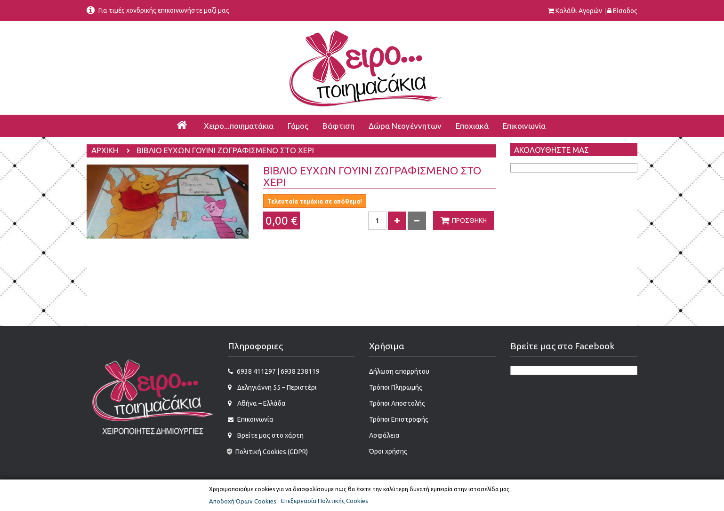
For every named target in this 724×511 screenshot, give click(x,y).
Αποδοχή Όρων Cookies (242, 501)
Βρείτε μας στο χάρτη (270, 435)
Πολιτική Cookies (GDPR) (267, 452)
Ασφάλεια (384, 435)
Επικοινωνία (255, 419)
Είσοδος (625, 11)
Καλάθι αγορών (578, 11)
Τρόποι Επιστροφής (398, 419)
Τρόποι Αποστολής (397, 403)
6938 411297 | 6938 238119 (278, 371)
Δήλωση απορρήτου (399, 371)
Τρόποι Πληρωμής (395, 387)
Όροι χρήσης (388, 451)
